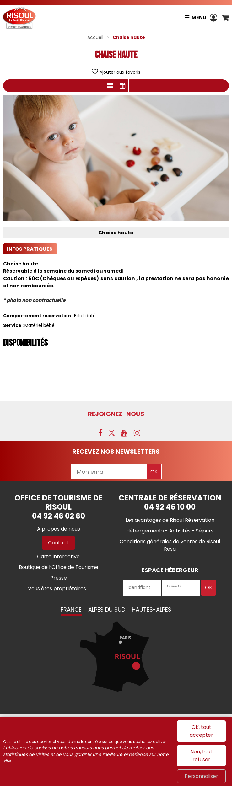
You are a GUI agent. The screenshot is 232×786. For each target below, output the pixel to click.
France (71, 609)
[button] (225, 17)
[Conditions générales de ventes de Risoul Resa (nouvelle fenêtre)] (170, 545)
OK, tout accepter (201, 731)
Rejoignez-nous (116, 413)
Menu (199, 17)
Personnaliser (201, 776)
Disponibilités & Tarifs (122, 85)
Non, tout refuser (201, 755)
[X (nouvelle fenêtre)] (112, 433)
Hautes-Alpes (151, 609)
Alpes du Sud (106, 609)
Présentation (110, 85)
